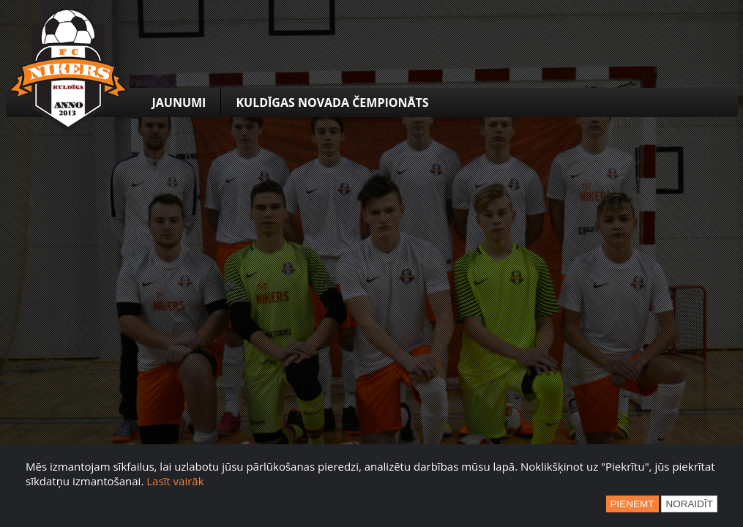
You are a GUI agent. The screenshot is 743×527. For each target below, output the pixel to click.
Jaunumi (179, 102)
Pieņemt (632, 503)
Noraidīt (689, 503)
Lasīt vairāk (175, 481)
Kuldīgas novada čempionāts (332, 102)
